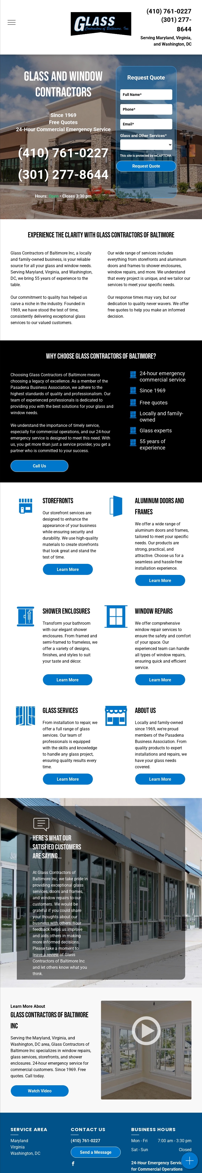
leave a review (46, 954)
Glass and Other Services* (143, 135)
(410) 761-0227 (169, 11)
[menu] (11, 22)
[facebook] (72, 1164)
